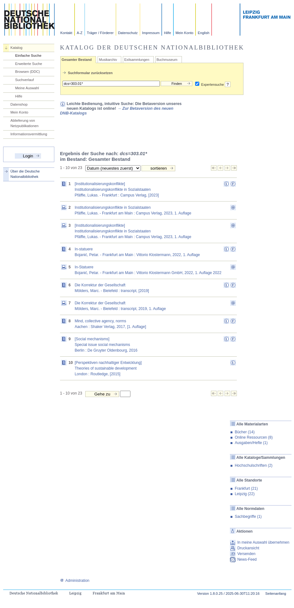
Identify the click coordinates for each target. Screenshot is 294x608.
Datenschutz (128, 33)
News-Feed (246, 559)
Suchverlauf (24, 80)
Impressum (150, 33)
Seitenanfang (275, 593)
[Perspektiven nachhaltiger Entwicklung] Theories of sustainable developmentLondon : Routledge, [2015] (108, 368)
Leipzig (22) (245, 494)
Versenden (246, 554)
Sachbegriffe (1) (248, 516)
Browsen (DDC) (27, 71)
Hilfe (167, 33)
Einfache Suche (28, 55)
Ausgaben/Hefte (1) (251, 443)
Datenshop (18, 104)
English (203, 33)
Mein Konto (185, 33)
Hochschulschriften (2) (253, 465)
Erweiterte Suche (28, 64)
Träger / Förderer (100, 33)
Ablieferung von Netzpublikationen (24, 123)
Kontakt (66, 33)
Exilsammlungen (136, 59)
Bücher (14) (245, 432)
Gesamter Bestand (77, 59)
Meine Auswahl (27, 88)
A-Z (79, 33)
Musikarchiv (108, 59)
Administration (74, 580)
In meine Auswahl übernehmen (263, 542)
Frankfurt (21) (246, 488)
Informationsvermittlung (28, 134)
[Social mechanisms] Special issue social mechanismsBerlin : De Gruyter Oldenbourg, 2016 (106, 345)
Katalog (16, 48)
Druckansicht (248, 548)
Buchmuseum (167, 59)
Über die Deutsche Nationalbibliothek (25, 173)
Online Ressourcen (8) (254, 437)
